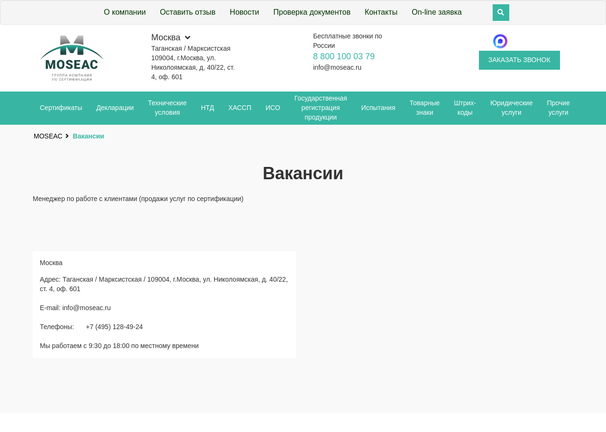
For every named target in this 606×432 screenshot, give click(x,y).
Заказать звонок (519, 60)
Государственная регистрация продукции (320, 107)
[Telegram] (500, 41)
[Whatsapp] (538, 41)
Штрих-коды (465, 107)
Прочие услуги (558, 107)
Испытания (378, 107)
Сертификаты (61, 107)
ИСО (273, 107)
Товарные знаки (425, 107)
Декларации (115, 107)
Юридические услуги (511, 107)
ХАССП (239, 107)
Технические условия (167, 107)
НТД (207, 107)
